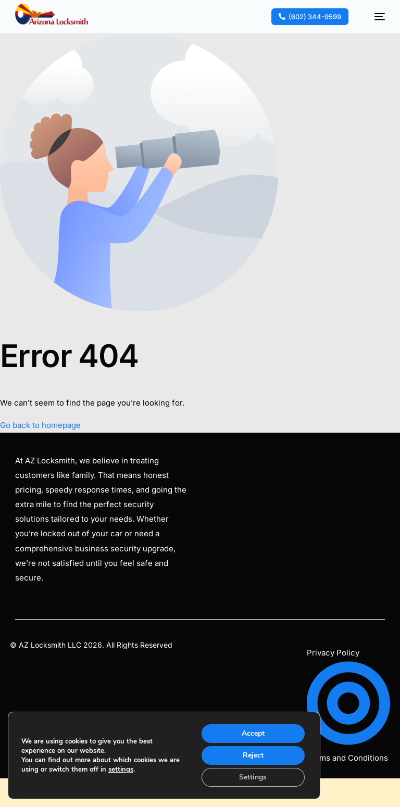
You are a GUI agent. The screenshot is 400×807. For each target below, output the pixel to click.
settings (120, 769)
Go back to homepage (40, 425)
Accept (253, 733)
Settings (253, 777)
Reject (253, 755)
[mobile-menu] (374, 17)
